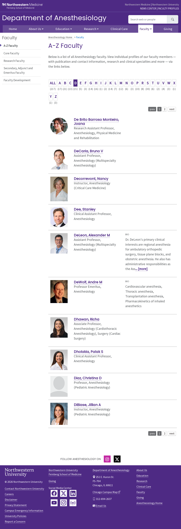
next (171, 109)
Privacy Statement (16, 505)
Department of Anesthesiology (54, 18)
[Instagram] (107, 459)
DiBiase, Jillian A (87, 404)
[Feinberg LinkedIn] (73, 493)
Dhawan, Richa (86, 319)
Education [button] (62, 29)
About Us (141, 470)
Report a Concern (15, 521)
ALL (53, 83)
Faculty (140, 492)
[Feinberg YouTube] (54, 502)
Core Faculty (11, 53)
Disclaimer (11, 499)
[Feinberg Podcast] (73, 502)
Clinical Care (119, 29)
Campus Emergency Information (24, 510)
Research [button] (90, 29)
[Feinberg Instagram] (63, 502)
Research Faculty (14, 61)
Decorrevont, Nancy (91, 178)
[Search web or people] (147, 19)
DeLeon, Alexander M (92, 235)
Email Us (101, 505)
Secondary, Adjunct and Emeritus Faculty (18, 70)
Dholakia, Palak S (88, 351)
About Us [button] (35, 29)
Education (142, 475)
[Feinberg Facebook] (54, 493)
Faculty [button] (144, 29)
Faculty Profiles (168, 8)
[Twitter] (117, 459)
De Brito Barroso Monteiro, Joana (96, 121)
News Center (148, 8)
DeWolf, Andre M (88, 282)
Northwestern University (165, 4)
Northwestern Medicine (137, 4)
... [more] (141, 269)
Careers (9, 494)
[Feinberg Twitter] (63, 493)
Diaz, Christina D (88, 378)
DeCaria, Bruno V (88, 151)
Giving (168, 29)
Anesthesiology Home (60, 37)
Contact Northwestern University (24, 488)
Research (141, 481)
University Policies (15, 516)
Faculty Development (17, 80)
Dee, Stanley (84, 209)
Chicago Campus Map (105, 492)
